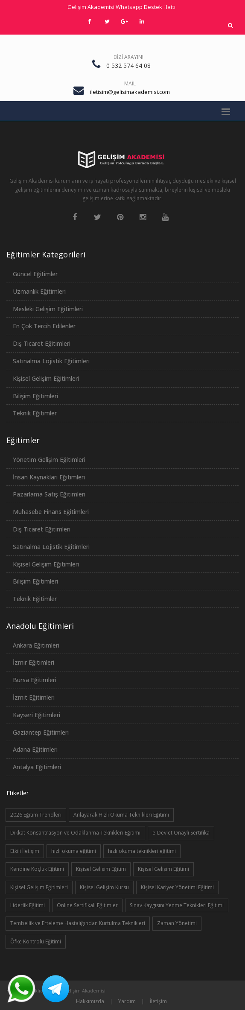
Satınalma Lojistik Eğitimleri (51, 361)
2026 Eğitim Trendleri (35, 814)
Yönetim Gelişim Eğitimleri (49, 459)
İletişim (158, 1001)
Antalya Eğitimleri (37, 767)
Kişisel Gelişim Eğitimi (163, 869)
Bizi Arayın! (128, 57)
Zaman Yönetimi (177, 923)
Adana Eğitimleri (35, 749)
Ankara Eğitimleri (36, 645)
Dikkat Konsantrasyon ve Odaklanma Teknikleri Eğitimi (75, 832)
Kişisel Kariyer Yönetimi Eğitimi (177, 887)
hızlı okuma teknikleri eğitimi (142, 851)
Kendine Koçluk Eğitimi (37, 869)
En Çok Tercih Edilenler (44, 326)
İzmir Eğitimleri (33, 662)
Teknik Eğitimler (35, 413)
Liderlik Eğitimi (27, 905)
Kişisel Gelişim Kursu (104, 887)
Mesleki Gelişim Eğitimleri (48, 309)
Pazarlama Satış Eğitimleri (49, 494)
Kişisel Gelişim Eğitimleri (46, 378)
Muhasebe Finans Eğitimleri (51, 512)
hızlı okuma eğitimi (73, 851)
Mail (130, 83)
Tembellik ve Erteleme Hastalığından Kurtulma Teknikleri (77, 923)
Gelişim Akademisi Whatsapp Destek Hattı (121, 7)
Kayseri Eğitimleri (36, 715)
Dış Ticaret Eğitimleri (41, 343)
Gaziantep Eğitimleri (41, 732)
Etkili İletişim (24, 851)
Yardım (127, 1001)
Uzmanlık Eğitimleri (39, 291)
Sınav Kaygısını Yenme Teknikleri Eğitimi (177, 905)
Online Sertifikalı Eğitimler (87, 905)
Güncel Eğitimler (35, 274)
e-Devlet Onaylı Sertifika (181, 832)
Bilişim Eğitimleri (35, 396)
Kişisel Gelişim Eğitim (101, 869)
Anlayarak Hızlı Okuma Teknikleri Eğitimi (121, 814)
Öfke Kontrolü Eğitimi (35, 941)
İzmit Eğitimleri (34, 697)
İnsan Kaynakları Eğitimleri (49, 477)
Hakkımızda (90, 1001)
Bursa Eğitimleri (34, 680)
